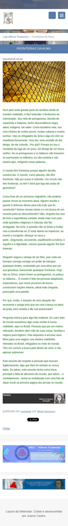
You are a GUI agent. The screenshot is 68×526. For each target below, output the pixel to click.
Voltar (6, 428)
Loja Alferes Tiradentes (15, 36)
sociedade (26, 411)
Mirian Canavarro (46, 411)
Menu (61, 15)
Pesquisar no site (52, 15)
